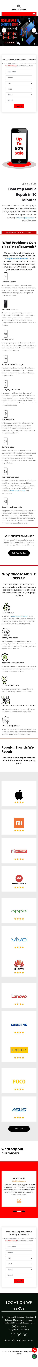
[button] (4, 30)
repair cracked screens (17, 258)
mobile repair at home (18, 616)
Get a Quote (19, 1129)
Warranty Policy (19, 1340)
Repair (30, 1340)
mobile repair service (25, 217)
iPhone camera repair (17, 490)
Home (7, 1340)
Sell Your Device (19, 553)
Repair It (19, 106)
